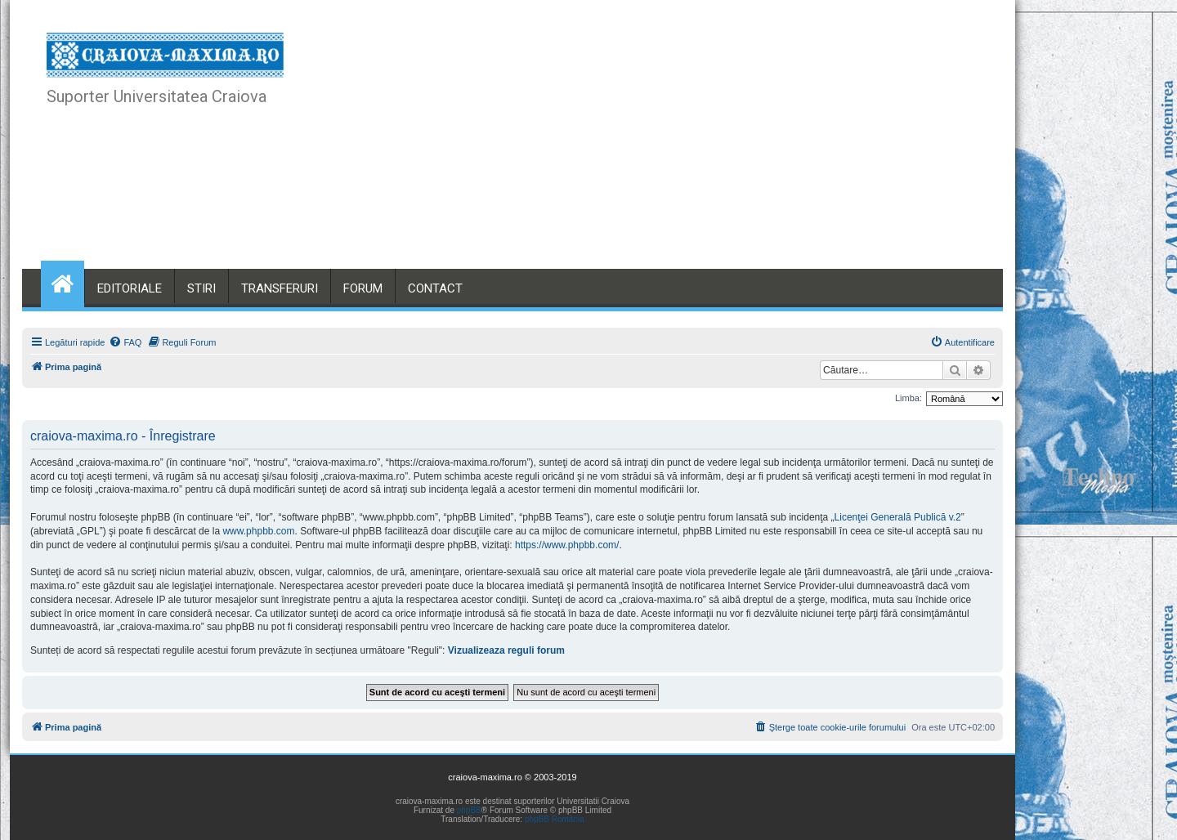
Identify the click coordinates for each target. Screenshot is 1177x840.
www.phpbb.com (258, 531)
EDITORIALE (129, 288)
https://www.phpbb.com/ (567, 545)
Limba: (908, 398)
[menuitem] (125, 342)
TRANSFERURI (279, 288)
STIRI (201, 288)
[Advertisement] (677, 147)
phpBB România (554, 819)
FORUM (363, 288)
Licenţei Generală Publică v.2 (898, 517)
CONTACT (435, 288)
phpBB (469, 810)
